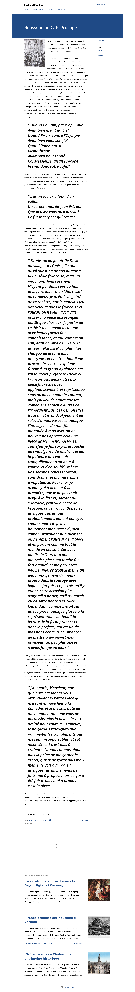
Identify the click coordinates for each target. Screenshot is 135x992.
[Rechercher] (101, 5)
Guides (50, 9)
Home (26, 9)
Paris (99, 53)
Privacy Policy (62, 9)
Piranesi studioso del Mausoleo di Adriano (50, 920)
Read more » (78, 907)
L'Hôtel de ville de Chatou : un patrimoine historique (47, 956)
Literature (100, 50)
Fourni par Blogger (67, 987)
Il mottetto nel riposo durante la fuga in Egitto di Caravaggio (49, 883)
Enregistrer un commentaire (42, 907)
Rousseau (100, 55)
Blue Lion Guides (33, 4)
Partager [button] (101, 41)
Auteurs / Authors (38, 9)
